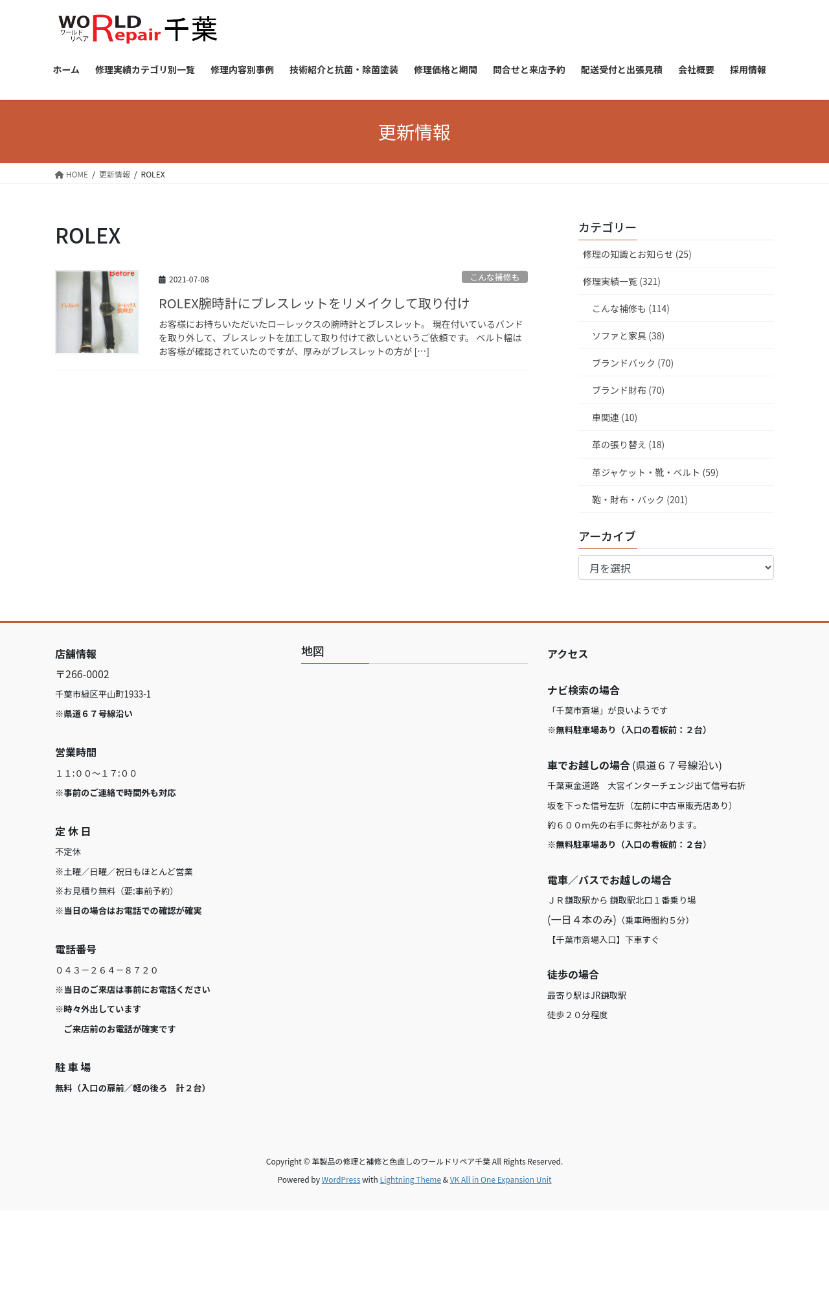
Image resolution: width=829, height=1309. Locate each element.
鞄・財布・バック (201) (640, 499)
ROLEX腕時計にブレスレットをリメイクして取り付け (314, 302)
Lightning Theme (410, 1179)
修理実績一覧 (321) (622, 281)
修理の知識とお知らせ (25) (637, 253)
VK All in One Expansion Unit (501, 1179)
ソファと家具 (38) (628, 335)
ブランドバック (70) (633, 362)
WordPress (341, 1179)
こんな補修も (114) (631, 308)
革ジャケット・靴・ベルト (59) (655, 472)
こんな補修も (494, 277)
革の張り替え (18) (628, 444)
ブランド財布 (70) (628, 389)
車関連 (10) (614, 417)
